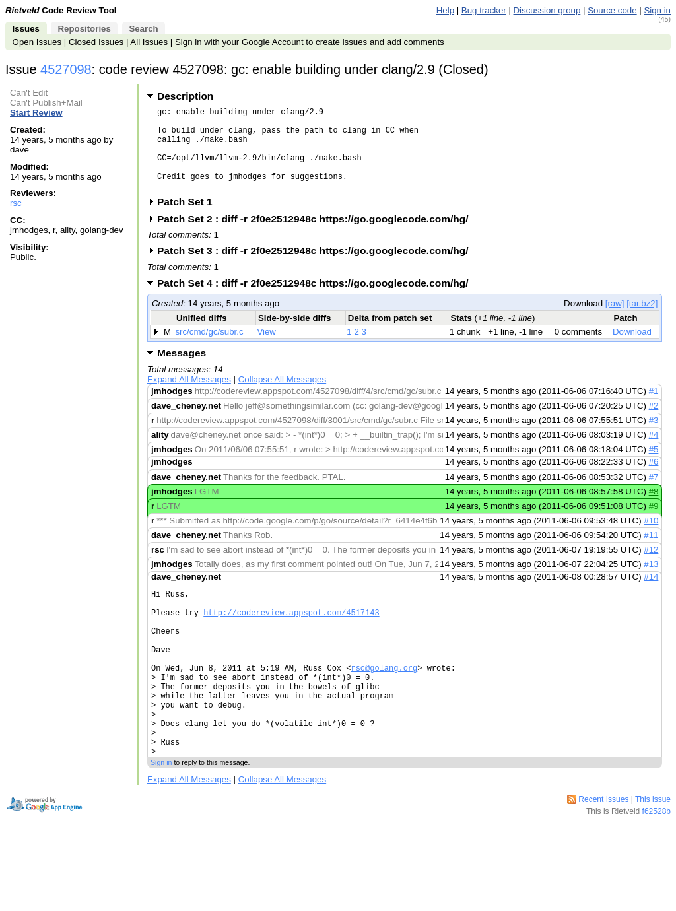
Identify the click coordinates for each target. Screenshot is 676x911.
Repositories (83, 29)
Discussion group (547, 10)
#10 (651, 538)
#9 (654, 524)
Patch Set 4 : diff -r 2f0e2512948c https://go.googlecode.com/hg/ (317, 300)
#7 (654, 495)
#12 (651, 567)
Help (445, 10)
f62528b (656, 864)
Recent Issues (603, 853)
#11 (651, 553)
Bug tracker (483, 10)
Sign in (657, 10)
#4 (654, 452)
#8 (654, 509)
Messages (181, 370)
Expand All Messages (189, 397)
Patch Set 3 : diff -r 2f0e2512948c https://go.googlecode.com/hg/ (317, 268)
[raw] (615, 321)
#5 (654, 467)
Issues (26, 29)
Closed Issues (96, 42)
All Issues (149, 42)
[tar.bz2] (642, 321)
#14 (651, 594)
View (266, 349)
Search (143, 29)
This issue (653, 853)
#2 (654, 423)
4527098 (66, 69)
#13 (651, 582)
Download (632, 349)
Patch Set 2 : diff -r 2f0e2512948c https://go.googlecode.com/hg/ (317, 236)
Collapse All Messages (282, 397)
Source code (612, 10)
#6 (654, 480)
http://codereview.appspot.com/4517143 (291, 636)
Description (185, 96)
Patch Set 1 (189, 219)
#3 (654, 438)
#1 (654, 409)
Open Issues (37, 42)
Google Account (273, 42)
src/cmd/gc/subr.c (209, 349)
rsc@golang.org (384, 703)
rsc (16, 203)
